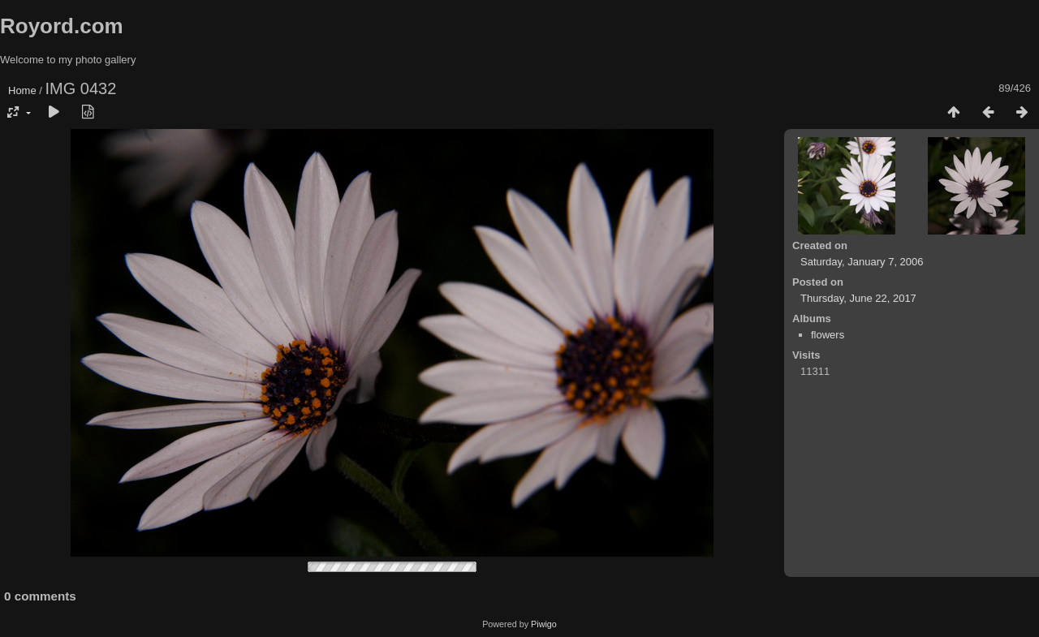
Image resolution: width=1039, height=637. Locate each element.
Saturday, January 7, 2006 (862, 262)
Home (22, 90)
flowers (827, 335)
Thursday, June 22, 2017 (858, 298)
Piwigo (544, 624)
